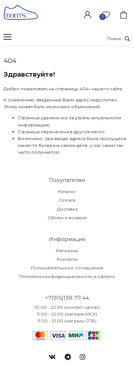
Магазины (67, 250)
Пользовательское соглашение (67, 267)
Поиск (118, 38)
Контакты (67, 259)
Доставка (67, 209)
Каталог (67, 191)
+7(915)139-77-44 (67, 298)
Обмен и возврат (67, 217)
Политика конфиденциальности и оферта (67, 276)
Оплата (67, 200)
